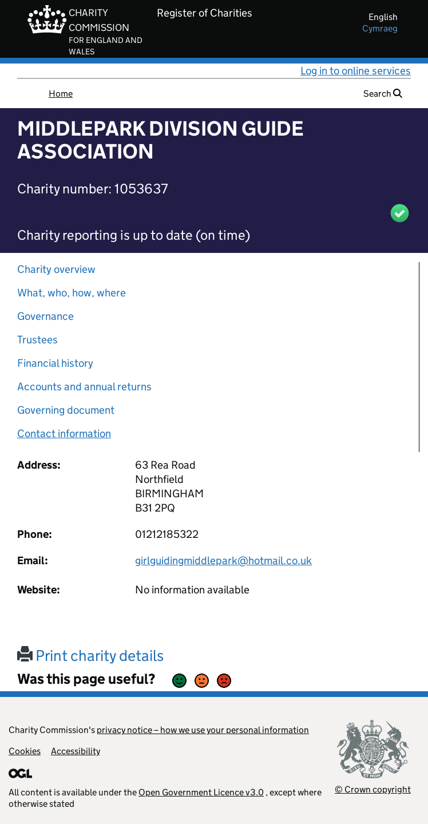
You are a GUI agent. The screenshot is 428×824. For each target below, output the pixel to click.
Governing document (65, 410)
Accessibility (75, 751)
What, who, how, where (71, 292)
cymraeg (380, 28)
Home (61, 93)
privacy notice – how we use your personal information (203, 729)
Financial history (55, 363)
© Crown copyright (373, 789)
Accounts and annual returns (84, 386)
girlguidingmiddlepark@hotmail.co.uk (223, 560)
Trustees (37, 339)
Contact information (64, 433)
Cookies (25, 751)
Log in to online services (355, 70)
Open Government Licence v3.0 (201, 792)
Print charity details (90, 655)
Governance (45, 316)
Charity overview (56, 269)
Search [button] (382, 93)
